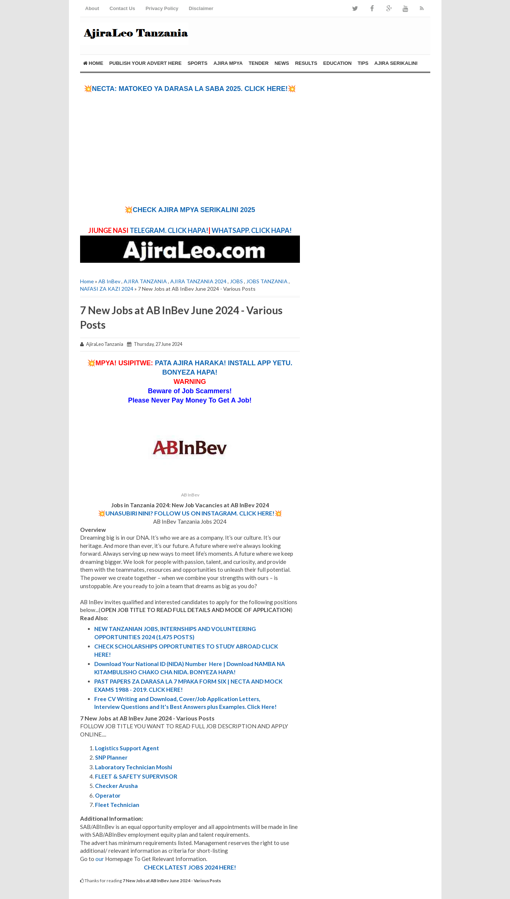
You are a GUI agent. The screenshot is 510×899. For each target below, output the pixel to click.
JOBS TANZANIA (267, 281)
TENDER (258, 63)
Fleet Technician (117, 804)
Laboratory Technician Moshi (133, 767)
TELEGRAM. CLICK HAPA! (169, 230)
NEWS (282, 63)
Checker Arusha (116, 785)
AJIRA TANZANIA (145, 281)
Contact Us (122, 8)
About (92, 8)
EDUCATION (337, 63)
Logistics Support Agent (127, 748)
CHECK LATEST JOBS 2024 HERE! (190, 867)
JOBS (236, 281)
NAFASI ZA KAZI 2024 (106, 289)
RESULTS (306, 63)
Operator (107, 795)
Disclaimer (201, 8)
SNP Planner (111, 757)
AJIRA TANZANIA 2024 (198, 281)
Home (93, 63)
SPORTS (197, 63)
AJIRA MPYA (228, 63)
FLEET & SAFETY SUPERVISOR (136, 776)
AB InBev (109, 281)
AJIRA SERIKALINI (396, 63)
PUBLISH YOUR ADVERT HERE (145, 63)
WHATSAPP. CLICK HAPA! (251, 230)
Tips (363, 63)
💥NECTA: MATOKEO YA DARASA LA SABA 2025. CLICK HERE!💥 (190, 88)
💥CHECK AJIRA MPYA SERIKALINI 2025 (189, 210)
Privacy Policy (162, 8)
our (99, 858)
